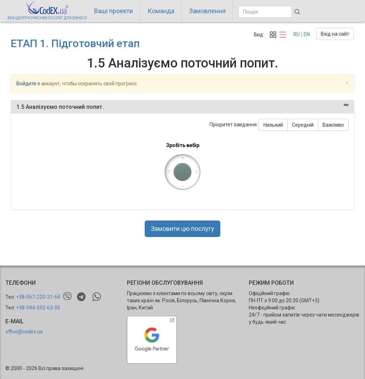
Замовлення (207, 11)
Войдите (26, 83)
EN (307, 34)
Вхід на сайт (335, 34)
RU (296, 34)
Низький (273, 125)
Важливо (333, 125)
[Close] (347, 83)
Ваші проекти (113, 11)
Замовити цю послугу (182, 228)
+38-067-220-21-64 (38, 297)
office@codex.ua (24, 331)
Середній (303, 125)
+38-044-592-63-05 (38, 307)
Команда (161, 11)
